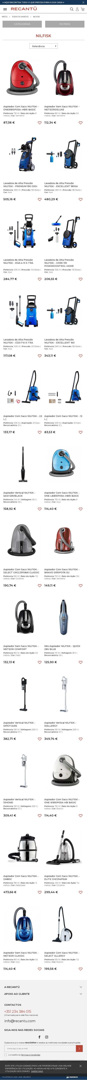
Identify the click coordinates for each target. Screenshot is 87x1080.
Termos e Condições (30, 1054)
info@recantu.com (19, 1021)
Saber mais (37, 1071)
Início (4, 17)
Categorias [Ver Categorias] (22, 24)
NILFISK (36, 17)
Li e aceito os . (22, 1055)
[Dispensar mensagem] (83, 2)
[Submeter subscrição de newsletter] (79, 1048)
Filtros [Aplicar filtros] (65, 24)
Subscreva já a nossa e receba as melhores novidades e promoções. (42, 1042)
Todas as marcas (20, 17)
